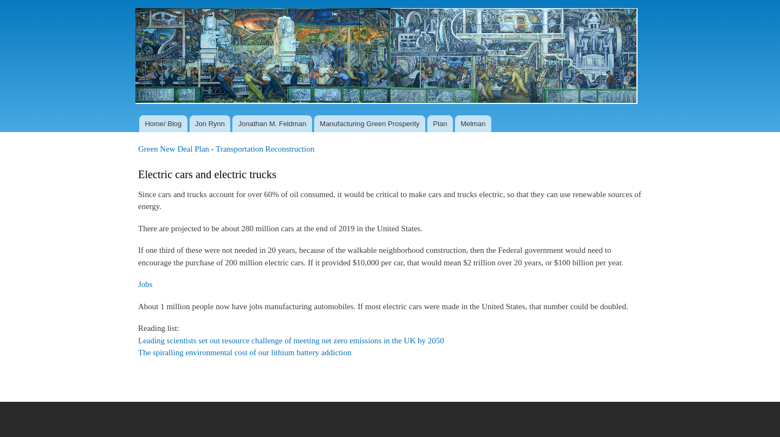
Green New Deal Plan (173, 149)
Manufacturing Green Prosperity (369, 124)
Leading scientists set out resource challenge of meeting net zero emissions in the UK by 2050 (291, 340)
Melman (472, 124)
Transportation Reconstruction (265, 149)
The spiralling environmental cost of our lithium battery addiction (245, 352)
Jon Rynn (210, 124)
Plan (440, 124)
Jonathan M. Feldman (272, 124)
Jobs (145, 284)
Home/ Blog (163, 124)
